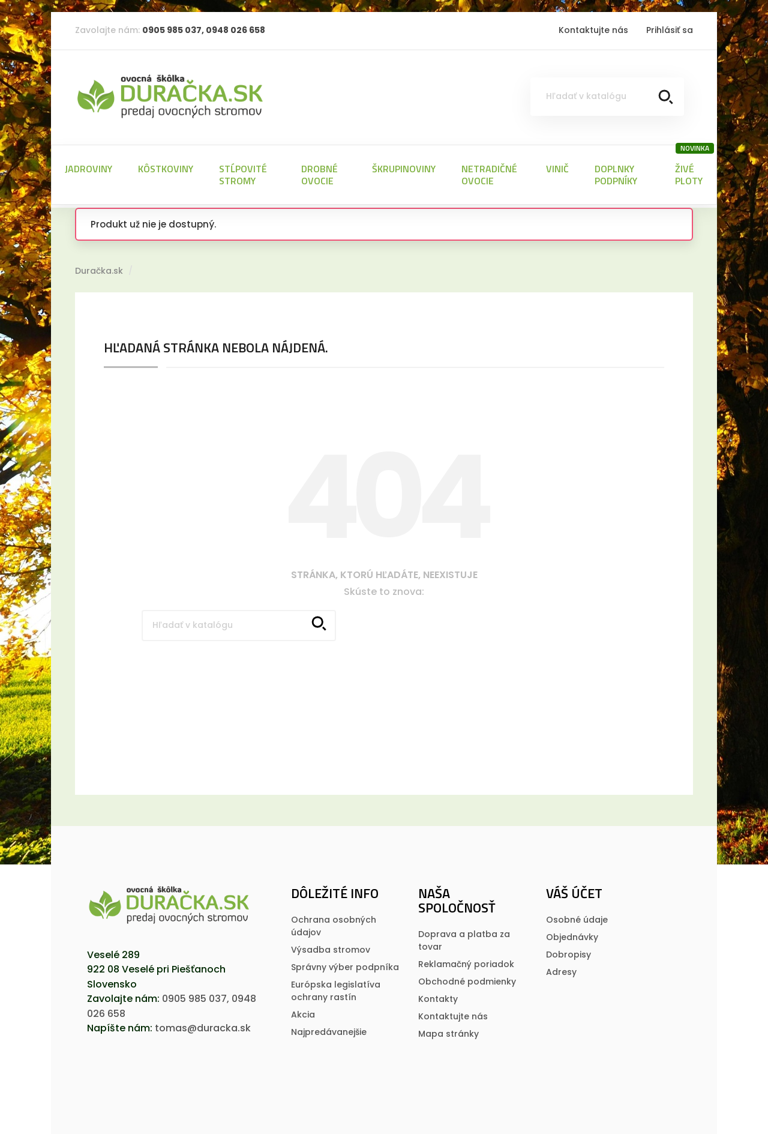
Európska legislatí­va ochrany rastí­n (335, 985)
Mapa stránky (448, 1028)
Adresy (561, 966)
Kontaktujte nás (593, 30)
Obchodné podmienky (467, 976)
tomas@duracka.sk (203, 1022)
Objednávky (572, 931)
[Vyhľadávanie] (607, 96)
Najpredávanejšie (329, 1026)
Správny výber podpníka (345, 961)
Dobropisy (568, 948)
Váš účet (574, 887)
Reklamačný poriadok (466, 958)
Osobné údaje (577, 914)
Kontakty (438, 993)
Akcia (303, 1009)
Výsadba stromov (330, 944)
